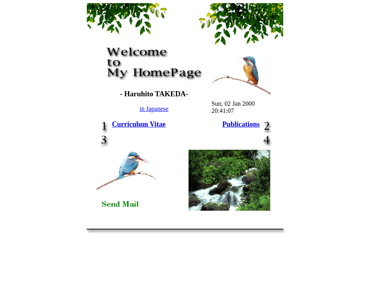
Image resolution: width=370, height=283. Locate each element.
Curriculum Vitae (139, 124)
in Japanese (154, 108)
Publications (241, 124)
